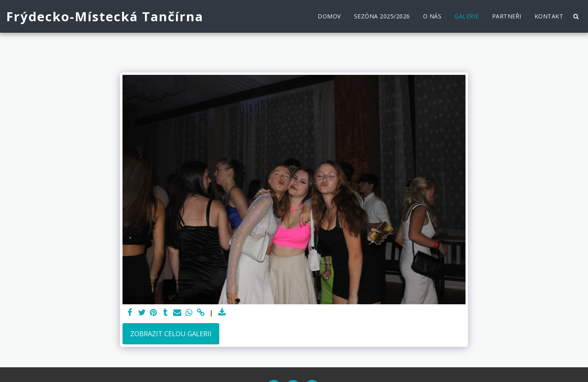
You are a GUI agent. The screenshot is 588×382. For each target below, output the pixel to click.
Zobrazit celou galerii (171, 333)
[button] (575, 16)
